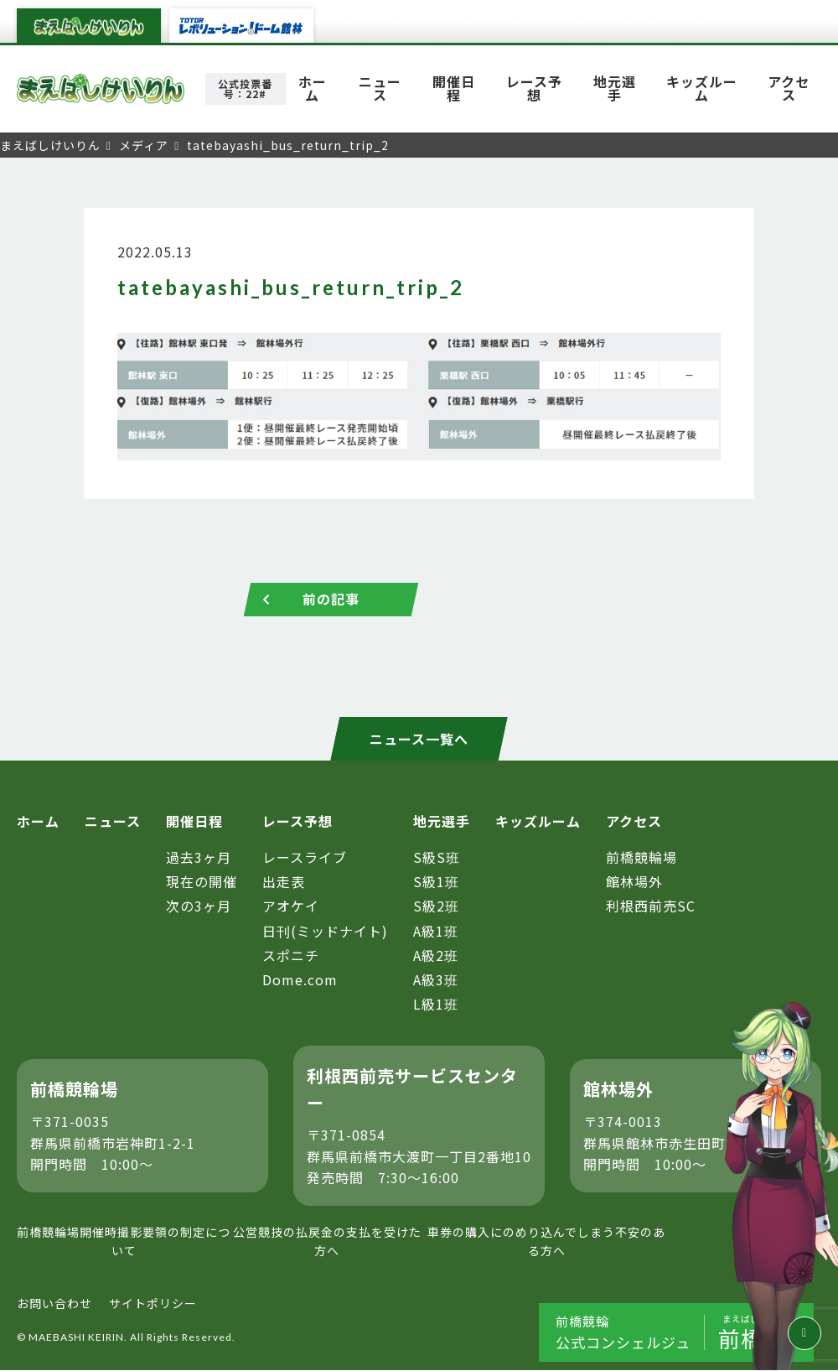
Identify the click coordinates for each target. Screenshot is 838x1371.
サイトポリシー (153, 1303)
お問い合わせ (54, 1303)
